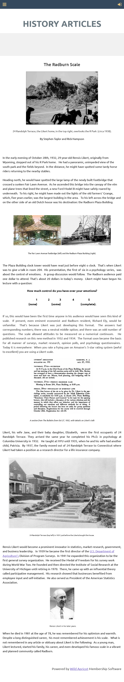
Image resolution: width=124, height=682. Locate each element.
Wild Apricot (79, 669)
